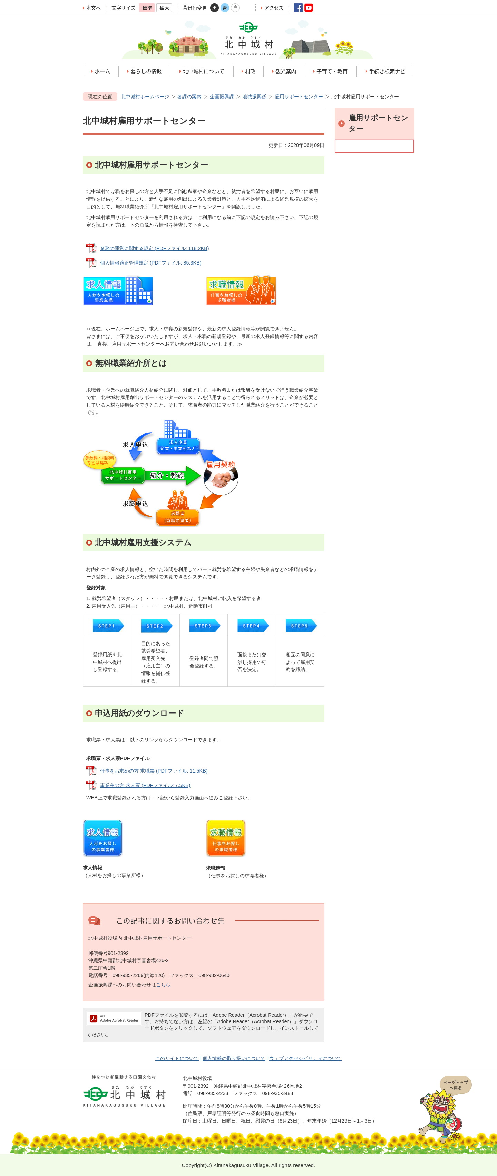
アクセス (273, 7)
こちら (163, 984)
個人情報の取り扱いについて (234, 1058)
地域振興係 (254, 96)
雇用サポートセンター (299, 96)
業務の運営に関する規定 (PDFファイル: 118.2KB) (154, 248)
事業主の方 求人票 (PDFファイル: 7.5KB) (145, 785)
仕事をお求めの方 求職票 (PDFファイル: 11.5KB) (154, 771)
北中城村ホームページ (145, 96)
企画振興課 (222, 96)
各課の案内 (189, 96)
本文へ (93, 7)
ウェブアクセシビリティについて (305, 1058)
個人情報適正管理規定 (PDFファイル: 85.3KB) (151, 263)
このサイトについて (177, 1058)
